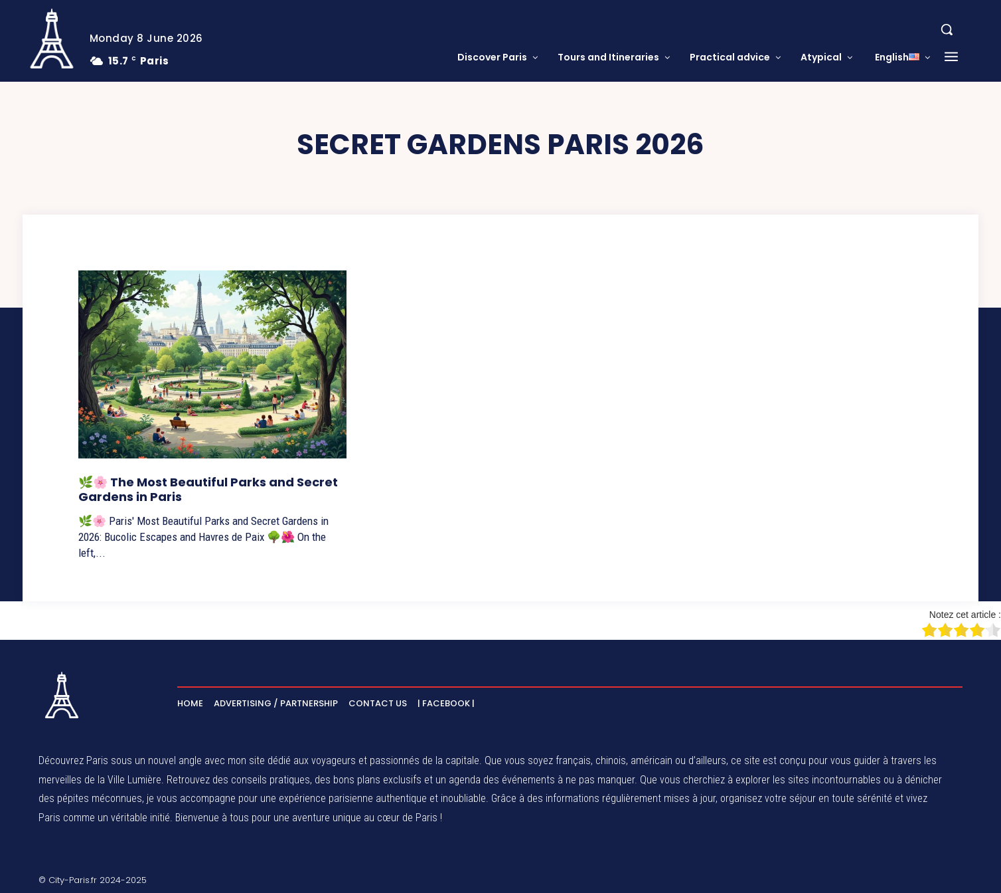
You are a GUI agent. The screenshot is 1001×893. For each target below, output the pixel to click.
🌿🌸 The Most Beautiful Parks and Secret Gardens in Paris (208, 489)
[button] (947, 29)
